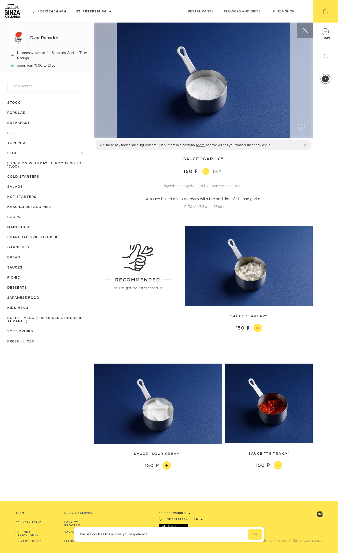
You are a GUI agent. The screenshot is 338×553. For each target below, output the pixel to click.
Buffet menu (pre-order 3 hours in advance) (45, 319)
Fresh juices (20, 341)
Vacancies (73, 531)
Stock (13, 102)
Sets (12, 132)
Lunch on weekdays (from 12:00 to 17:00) (44, 164)
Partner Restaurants (26, 533)
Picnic (13, 277)
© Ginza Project (273, 540)
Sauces (14, 267)
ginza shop (283, 11)
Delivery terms (28, 522)
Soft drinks (20, 331)
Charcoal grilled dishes (34, 237)
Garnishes (18, 247)
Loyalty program (72, 524)
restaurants (201, 11)
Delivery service (78, 512)
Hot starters (21, 196)
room (200, 145)
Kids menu (17, 307)
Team (19, 512)
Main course (20, 227)
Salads (15, 186)
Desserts (17, 287)
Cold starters (23, 176)
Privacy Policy (28, 541)
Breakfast (18, 122)
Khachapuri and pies (29, 206)
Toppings (17, 143)
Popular (16, 112)
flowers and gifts (242, 11)
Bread (13, 257)
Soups (13, 217)
